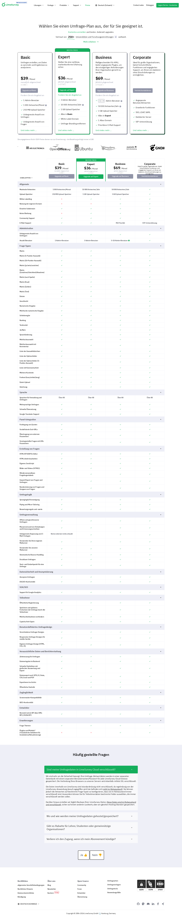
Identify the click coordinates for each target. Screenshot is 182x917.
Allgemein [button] (91, 188)
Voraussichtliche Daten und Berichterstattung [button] (91, 655)
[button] (39, 5)
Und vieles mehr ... (29, 130)
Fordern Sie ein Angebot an (32, 95)
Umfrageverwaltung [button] (91, 518)
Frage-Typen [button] (91, 249)
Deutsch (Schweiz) (105, 5)
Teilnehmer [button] (91, 601)
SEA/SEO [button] (91, 591)
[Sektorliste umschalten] (115, 37)
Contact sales (138, 5)
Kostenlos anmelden (77, 32)
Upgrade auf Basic (29, 90)
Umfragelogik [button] (91, 498)
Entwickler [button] (91, 711)
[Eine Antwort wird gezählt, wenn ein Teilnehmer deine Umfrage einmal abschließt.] (46, 105)
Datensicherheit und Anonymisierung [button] (91, 576)
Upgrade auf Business (105, 90)
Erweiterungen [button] (91, 724)
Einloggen (150, 5)
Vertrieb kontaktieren (143, 90)
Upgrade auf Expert (67, 90)
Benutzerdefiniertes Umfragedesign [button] (91, 631)
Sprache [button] (91, 396)
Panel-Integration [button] (91, 423)
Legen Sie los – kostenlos (167, 5)
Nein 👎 (97, 859)
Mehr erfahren (91, 41)
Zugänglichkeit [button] (91, 696)
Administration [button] (91, 232)
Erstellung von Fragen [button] (91, 452)
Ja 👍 (83, 859)
